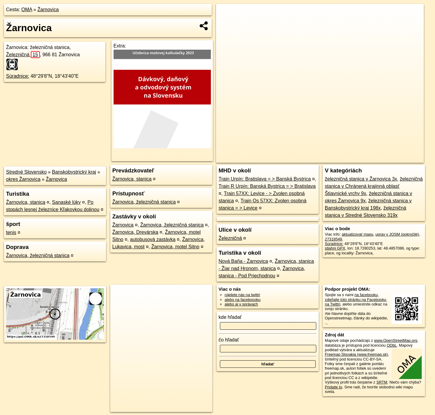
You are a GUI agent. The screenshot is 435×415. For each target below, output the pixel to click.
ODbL (392, 345)
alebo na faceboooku (243, 299)
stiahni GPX (335, 248)
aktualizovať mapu (357, 234)
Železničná (23, 54)
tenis (11, 232)
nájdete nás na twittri (242, 294)
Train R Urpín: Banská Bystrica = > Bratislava (267, 186)
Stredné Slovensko (26, 172)
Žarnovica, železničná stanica (37, 255)
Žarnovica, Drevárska (135, 232)
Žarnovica (48, 9)
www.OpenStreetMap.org (395, 340)
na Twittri (332, 304)
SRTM (381, 382)
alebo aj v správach (241, 304)
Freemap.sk (354, 158)
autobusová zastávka (152, 239)
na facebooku (366, 294)
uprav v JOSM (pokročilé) (397, 234)
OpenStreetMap (323, 158)
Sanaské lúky (66, 202)
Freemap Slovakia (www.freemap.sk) (356, 354)
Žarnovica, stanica (25, 202)
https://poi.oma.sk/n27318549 (398, 158)
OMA (26, 9)
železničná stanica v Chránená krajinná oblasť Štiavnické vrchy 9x (374, 186)
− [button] (226, 23)
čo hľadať (229, 339)
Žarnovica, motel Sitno (175, 246)
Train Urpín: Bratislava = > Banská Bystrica (265, 178)
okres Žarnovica (23, 179)
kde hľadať (230, 317)
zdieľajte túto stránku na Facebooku (355, 299)
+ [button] (226, 14)
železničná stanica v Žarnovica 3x (361, 178)
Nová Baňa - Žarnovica (243, 261)
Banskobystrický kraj (74, 172)
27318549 (333, 239)
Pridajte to (333, 387)
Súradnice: (17, 76)
